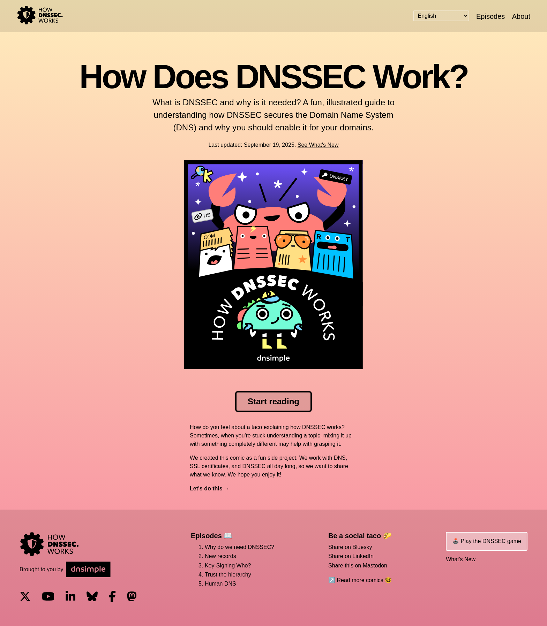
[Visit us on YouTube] (48, 597)
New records (220, 556)
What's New (460, 559)
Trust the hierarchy (228, 575)
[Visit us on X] (25, 597)
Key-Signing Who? (228, 565)
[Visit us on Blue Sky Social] (92, 597)
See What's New (318, 145)
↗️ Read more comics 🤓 (360, 580)
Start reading (273, 401)
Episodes (490, 16)
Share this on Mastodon (357, 565)
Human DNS (220, 584)
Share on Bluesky (350, 547)
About (521, 16)
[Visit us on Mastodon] (132, 597)
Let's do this (206, 488)
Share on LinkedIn (351, 556)
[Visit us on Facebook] (112, 597)
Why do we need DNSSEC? (239, 547)
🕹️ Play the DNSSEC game (486, 541)
